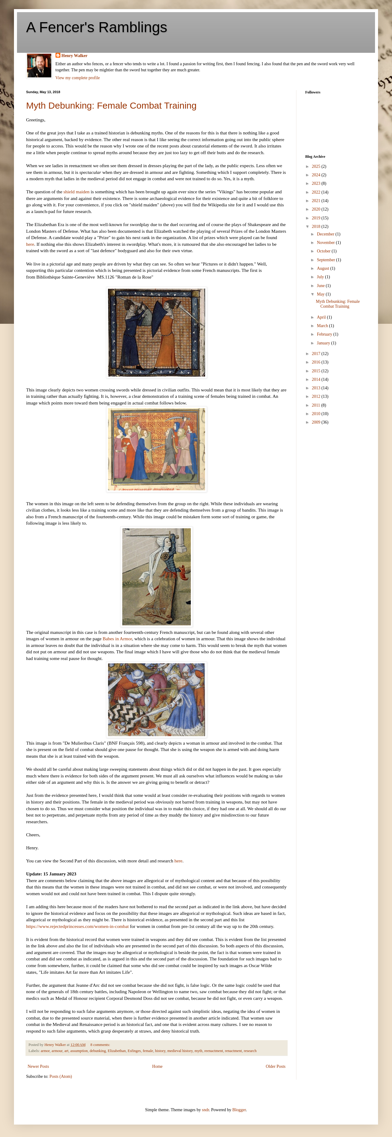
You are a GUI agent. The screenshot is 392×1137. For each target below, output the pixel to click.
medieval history (179, 1051)
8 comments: (100, 1045)
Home (157, 1066)
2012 (317, 396)
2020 (317, 209)
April (322, 317)
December (326, 234)
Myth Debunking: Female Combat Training (111, 105)
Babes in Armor (117, 638)
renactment (233, 1051)
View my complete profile (78, 78)
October (324, 251)
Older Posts (276, 1066)
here (30, 244)
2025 (317, 166)
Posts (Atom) (60, 1076)
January (324, 343)
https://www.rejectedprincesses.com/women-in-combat (77, 926)
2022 (317, 192)
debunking (98, 1051)
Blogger (239, 1110)
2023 (317, 183)
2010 (317, 413)
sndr (205, 1110)
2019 (317, 218)
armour (57, 1051)
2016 (317, 362)
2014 (317, 379)
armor (45, 1051)
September (326, 260)
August (323, 268)
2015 (317, 371)
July (321, 277)
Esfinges (134, 1051)
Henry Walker (75, 55)
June (321, 285)
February (325, 334)
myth (198, 1051)
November (326, 242)
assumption (79, 1051)
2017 (317, 353)
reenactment (213, 1051)
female (148, 1051)
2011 (316, 405)
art (66, 1051)
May (321, 294)
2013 (317, 388)
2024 (317, 175)
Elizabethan (117, 1051)
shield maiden (76, 191)
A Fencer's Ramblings (96, 27)
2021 (317, 200)
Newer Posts (38, 1066)
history (160, 1051)
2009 (317, 422)
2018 (317, 226)
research (250, 1051)
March (323, 325)
